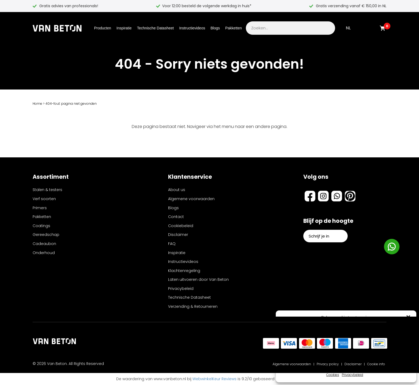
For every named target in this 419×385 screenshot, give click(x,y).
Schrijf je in (325, 236)
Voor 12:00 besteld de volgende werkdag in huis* (206, 6)
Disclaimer (178, 234)
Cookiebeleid (180, 225)
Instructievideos (192, 28)
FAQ (172, 243)
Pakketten (233, 28)
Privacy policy (328, 364)
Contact (176, 216)
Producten (102, 28)
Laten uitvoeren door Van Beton (198, 279)
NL (348, 28)
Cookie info (376, 364)
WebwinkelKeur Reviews (214, 379)
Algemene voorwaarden (191, 198)
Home (37, 103)
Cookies (332, 374)
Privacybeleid (352, 374)
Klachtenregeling (184, 270)
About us (176, 189)
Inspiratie (124, 28)
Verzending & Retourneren (193, 306)
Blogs (215, 28)
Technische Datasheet (155, 28)
